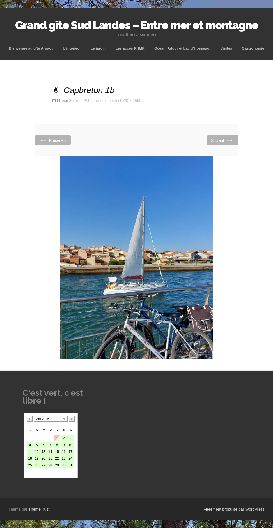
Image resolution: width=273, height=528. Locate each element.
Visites (226, 48)
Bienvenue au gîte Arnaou (31, 48)
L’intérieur (72, 48)
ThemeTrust (38, 509)
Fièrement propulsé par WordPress (234, 509)
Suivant (222, 140)
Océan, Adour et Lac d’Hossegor (182, 48)
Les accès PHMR (129, 48)
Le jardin (98, 48)
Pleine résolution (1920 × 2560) (115, 100)
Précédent (53, 140)
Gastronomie (253, 48)
